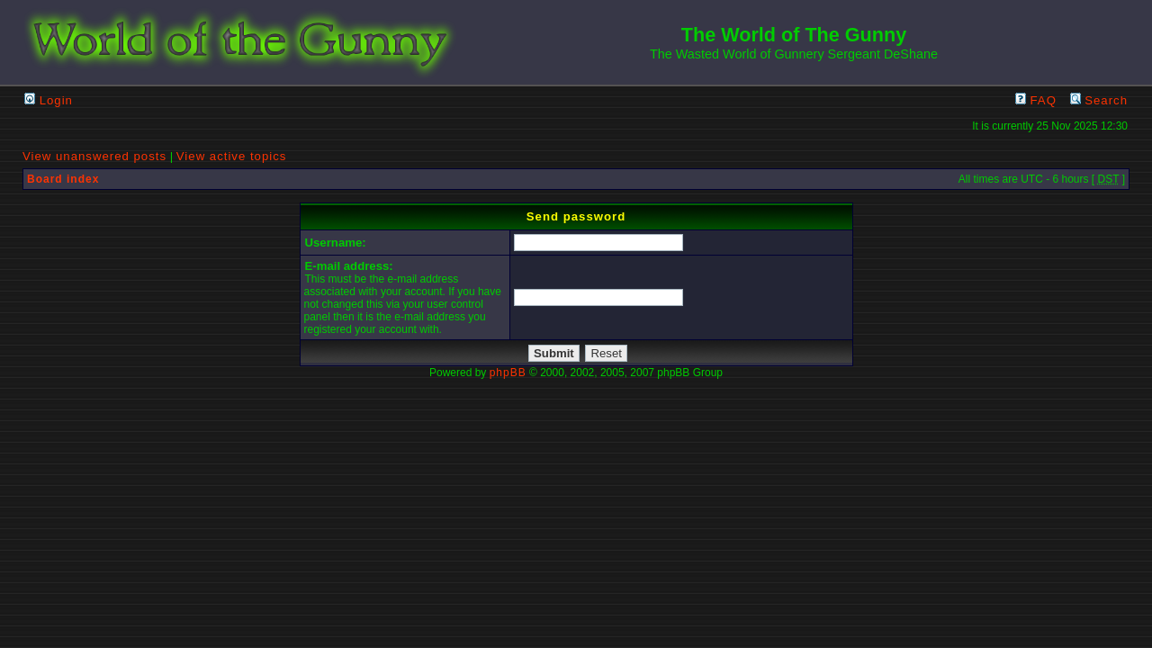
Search (1099, 100)
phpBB (508, 372)
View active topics (231, 156)
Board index (63, 179)
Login (48, 100)
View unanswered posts (94, 156)
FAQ (1036, 100)
